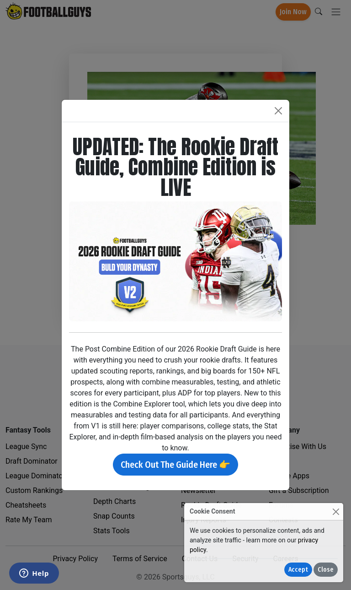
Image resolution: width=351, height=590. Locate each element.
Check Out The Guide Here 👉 (175, 464)
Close (326, 570)
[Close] (335, 511)
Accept (298, 570)
